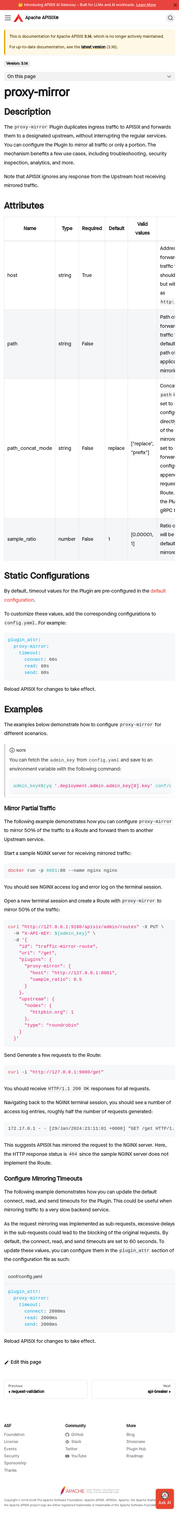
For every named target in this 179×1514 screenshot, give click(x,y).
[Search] (170, 17)
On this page (21, 77)
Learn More (146, 5)
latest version (93, 47)
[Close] (175, 5)
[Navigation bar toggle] (8, 18)
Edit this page (22, 1362)
